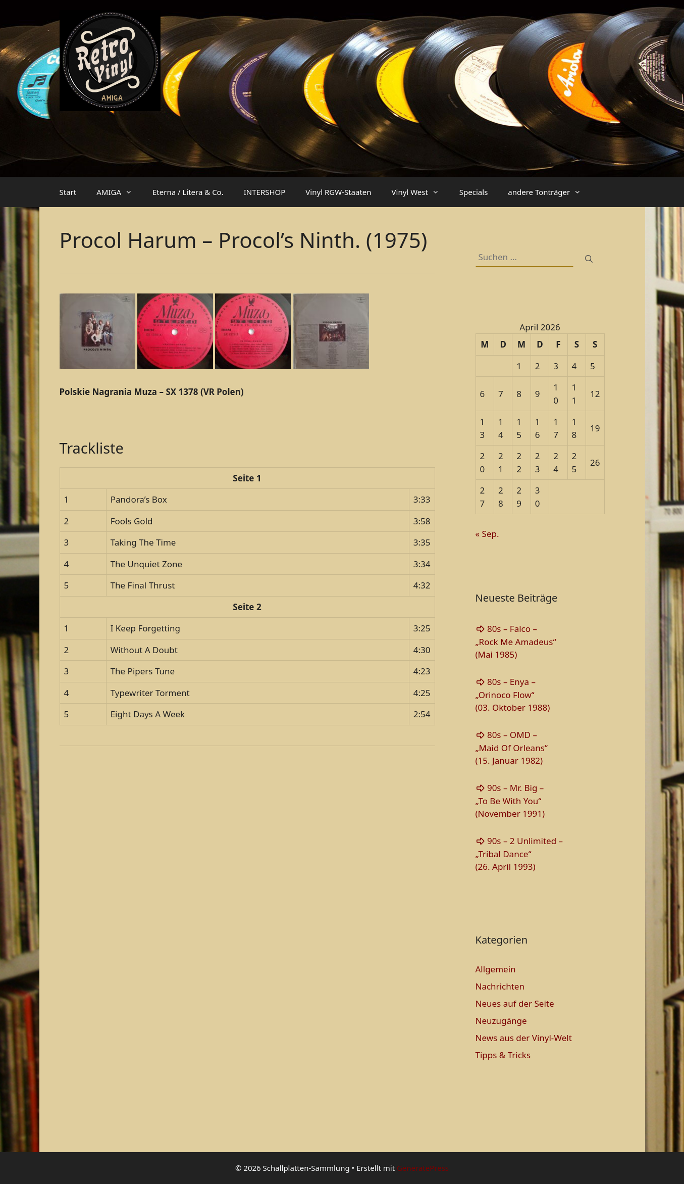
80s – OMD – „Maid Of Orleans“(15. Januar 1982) (512, 747)
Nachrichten (500, 986)
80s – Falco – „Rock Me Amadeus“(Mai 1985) (516, 641)
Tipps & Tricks (503, 1055)
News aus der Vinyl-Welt (524, 1038)
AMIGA (119, 192)
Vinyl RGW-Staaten (338, 192)
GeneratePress (423, 1168)
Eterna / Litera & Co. (188, 192)
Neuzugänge (501, 1020)
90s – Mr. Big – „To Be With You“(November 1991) (510, 800)
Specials (473, 192)
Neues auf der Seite (515, 1003)
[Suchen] (588, 259)
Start (68, 192)
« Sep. (487, 533)
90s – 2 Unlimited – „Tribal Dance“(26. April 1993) (519, 853)
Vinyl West (420, 192)
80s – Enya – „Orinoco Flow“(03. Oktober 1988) (513, 694)
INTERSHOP (265, 192)
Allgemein (496, 969)
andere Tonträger (549, 192)
